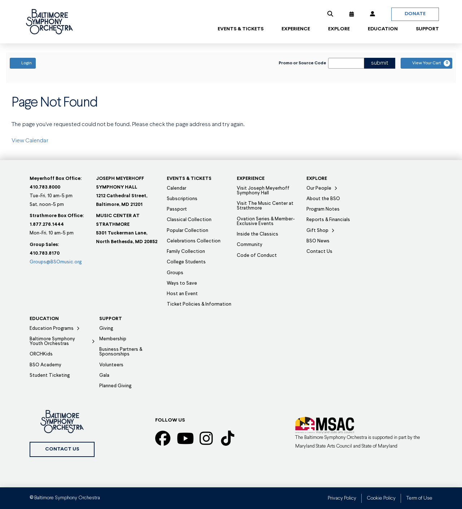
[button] (330, 14)
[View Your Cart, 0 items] (426, 63)
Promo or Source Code (302, 63)
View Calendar (30, 141)
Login (23, 63)
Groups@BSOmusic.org (56, 262)
